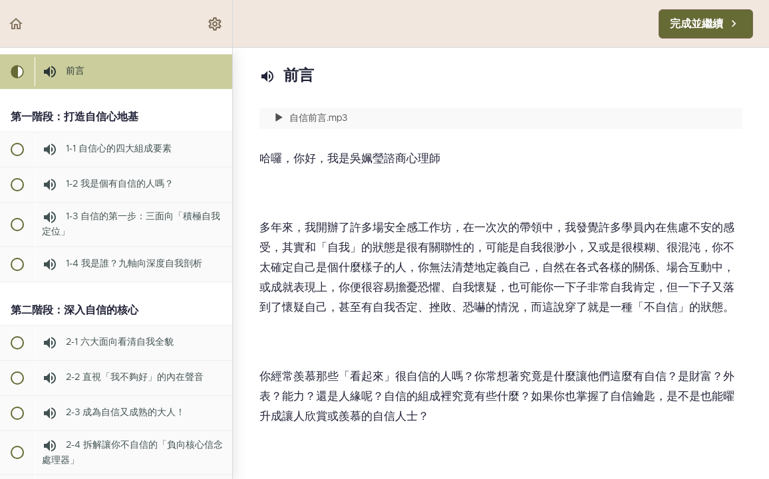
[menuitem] (215, 23)
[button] (16, 23)
